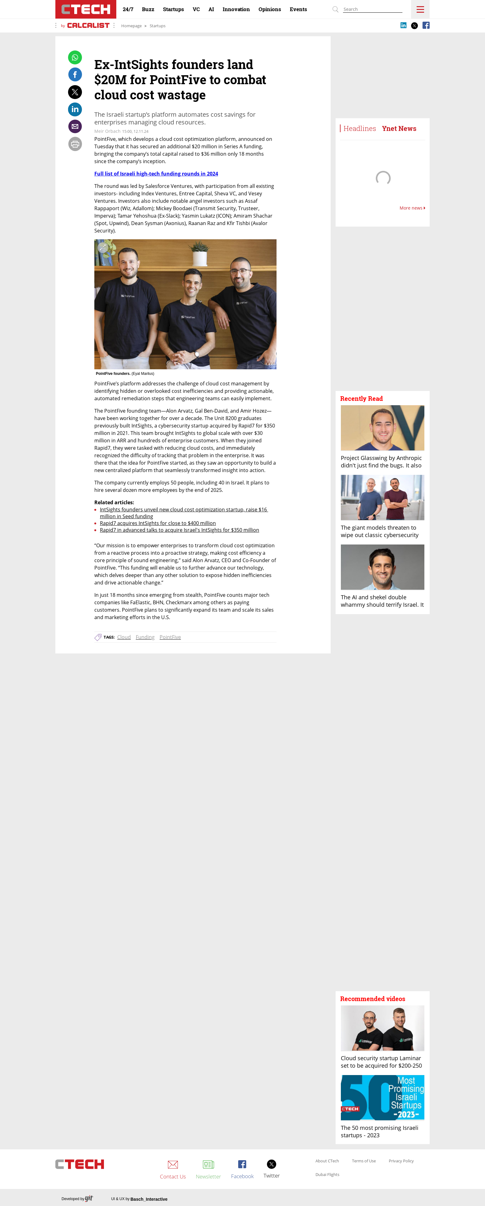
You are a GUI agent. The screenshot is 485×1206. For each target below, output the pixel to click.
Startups (157, 25)
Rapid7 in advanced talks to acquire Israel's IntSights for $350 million (179, 530)
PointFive (170, 637)
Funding (145, 637)
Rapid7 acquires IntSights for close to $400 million (158, 523)
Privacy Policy (401, 1161)
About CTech (327, 1161)
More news (412, 208)
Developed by (77, 1199)
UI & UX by (139, 1199)
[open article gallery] (185, 304)
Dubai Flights (327, 1174)
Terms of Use (364, 1161)
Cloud (124, 637)
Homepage (131, 25)
